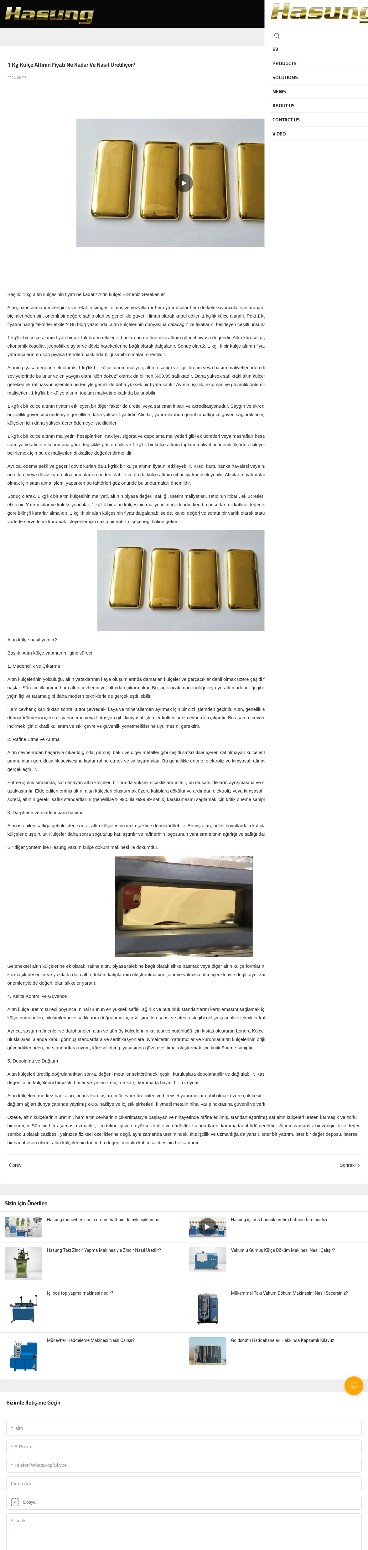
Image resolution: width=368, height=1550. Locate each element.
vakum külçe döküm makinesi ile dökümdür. (113, 847)
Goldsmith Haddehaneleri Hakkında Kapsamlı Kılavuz (282, 1340)
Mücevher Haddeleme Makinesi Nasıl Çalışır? (91, 1340)
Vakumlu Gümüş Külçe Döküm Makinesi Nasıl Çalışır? (283, 1250)
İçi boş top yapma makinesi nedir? (80, 1293)
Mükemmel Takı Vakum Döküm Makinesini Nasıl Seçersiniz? (289, 1293)
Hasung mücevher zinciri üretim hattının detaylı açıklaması (103, 1219)
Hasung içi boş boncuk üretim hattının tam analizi (279, 1219)
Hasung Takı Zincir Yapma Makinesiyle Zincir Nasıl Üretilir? (104, 1250)
